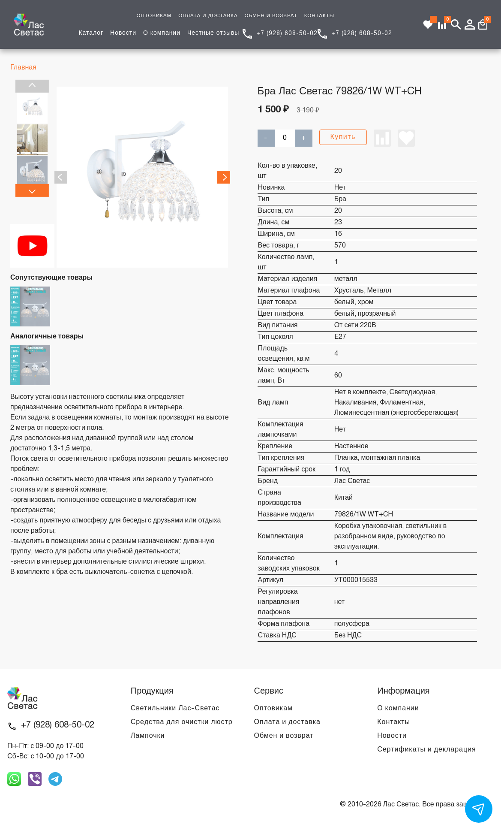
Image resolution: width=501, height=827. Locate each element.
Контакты (393, 722)
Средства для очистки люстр (182, 722)
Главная (23, 68)
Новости (123, 33)
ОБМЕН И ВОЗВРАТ (271, 16)
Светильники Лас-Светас (175, 709)
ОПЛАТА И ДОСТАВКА (207, 16)
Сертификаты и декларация (426, 750)
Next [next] (32, 190)
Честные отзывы (213, 33)
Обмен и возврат (284, 736)
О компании (161, 33)
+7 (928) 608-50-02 (286, 33)
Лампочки (148, 736)
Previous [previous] (32, 86)
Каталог (90, 33)
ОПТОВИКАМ (153, 16)
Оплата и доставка (287, 722)
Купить (343, 137)
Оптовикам (273, 709)
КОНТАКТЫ (319, 16)
